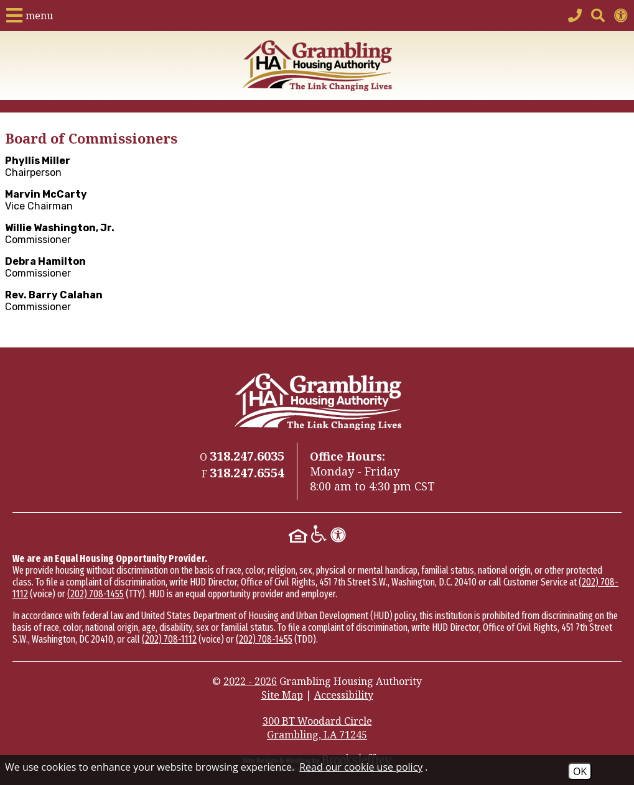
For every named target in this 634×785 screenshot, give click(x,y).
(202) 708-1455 (95, 594)
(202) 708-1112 (169, 639)
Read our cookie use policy (360, 767)
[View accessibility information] (621, 15)
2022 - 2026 (250, 681)
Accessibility (343, 695)
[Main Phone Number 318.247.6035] (575, 15)
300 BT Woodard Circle (317, 727)
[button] (29, 15)
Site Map (282, 695)
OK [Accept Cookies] (580, 771)
